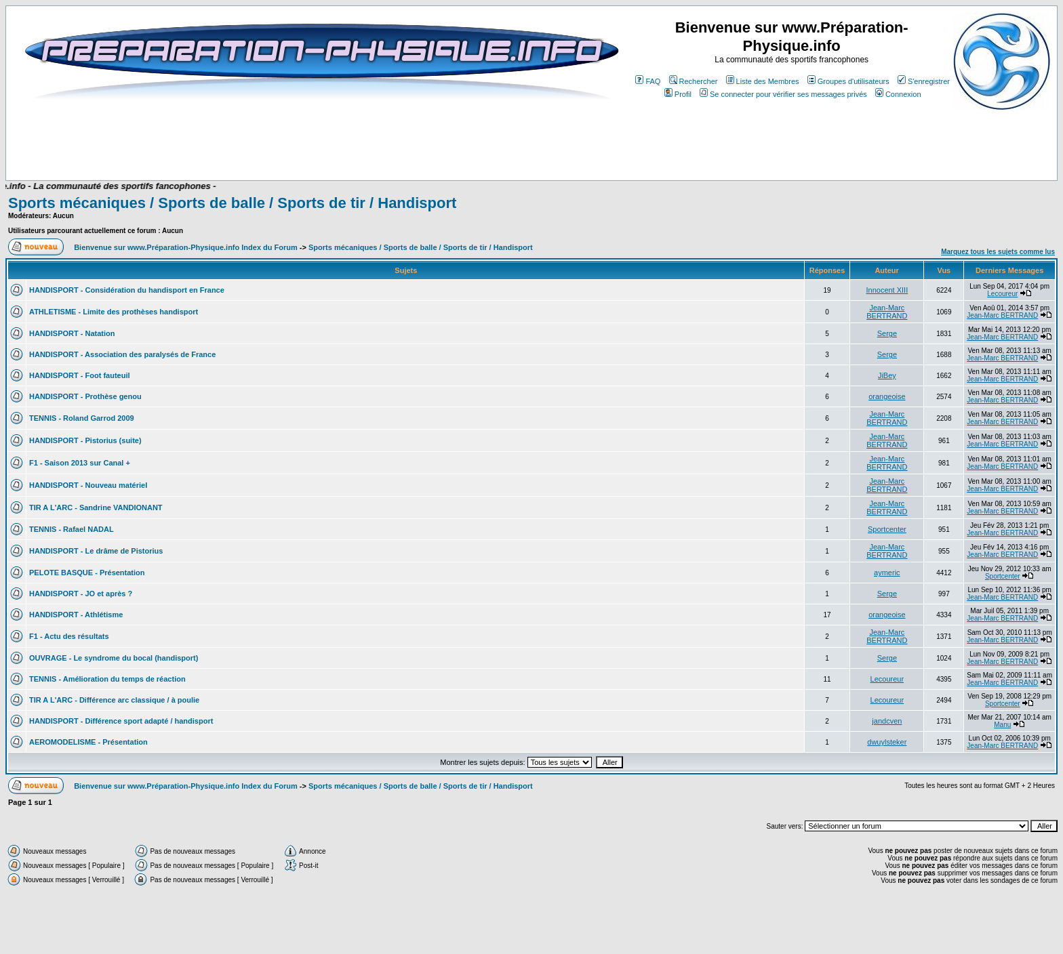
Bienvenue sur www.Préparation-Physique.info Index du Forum (186, 247)
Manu (1002, 724)
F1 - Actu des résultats (69, 636)
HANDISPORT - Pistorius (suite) (85, 440)
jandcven (887, 721)
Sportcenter (887, 529)
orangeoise (886, 396)
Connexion (898, 94)
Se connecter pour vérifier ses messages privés (783, 94)
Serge (887, 333)
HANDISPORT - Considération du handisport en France (126, 290)
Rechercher (693, 81)
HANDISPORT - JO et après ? (80, 593)
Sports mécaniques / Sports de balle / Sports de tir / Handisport (232, 202)
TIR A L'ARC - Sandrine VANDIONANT (96, 507)
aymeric (887, 572)
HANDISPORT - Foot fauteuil (79, 375)
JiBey (887, 375)
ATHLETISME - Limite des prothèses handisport (113, 312)
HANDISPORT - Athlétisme (76, 614)
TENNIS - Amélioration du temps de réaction (107, 679)
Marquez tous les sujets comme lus (998, 251)
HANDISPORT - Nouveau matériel (88, 485)
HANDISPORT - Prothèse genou (85, 396)
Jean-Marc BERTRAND (886, 312)
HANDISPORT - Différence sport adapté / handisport (121, 721)
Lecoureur (1002, 293)
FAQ (647, 81)
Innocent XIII (887, 290)
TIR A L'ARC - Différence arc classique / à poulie (114, 700)
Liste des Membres (762, 81)
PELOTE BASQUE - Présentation (87, 572)
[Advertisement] (283, 140)
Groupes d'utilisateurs (848, 81)
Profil (677, 94)
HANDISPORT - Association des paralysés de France (122, 354)
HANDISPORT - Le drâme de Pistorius (96, 551)
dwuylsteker (886, 742)
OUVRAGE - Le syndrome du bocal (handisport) (113, 658)
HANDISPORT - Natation (72, 333)
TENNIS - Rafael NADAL (71, 529)
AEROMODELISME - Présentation (88, 742)
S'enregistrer (924, 81)
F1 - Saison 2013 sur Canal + (79, 463)
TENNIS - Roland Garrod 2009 (81, 418)
